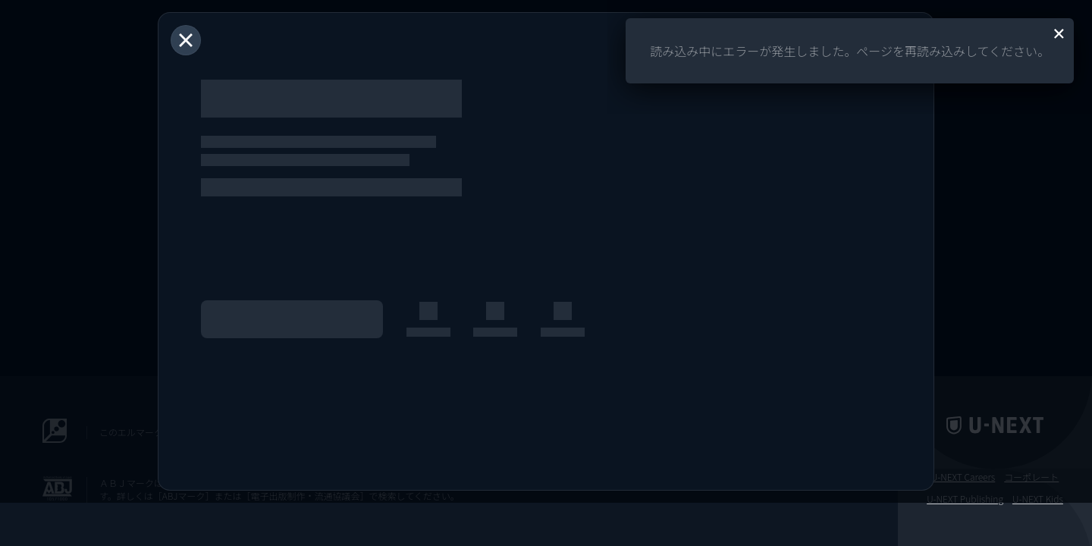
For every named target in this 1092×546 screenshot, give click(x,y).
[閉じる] (186, 40)
